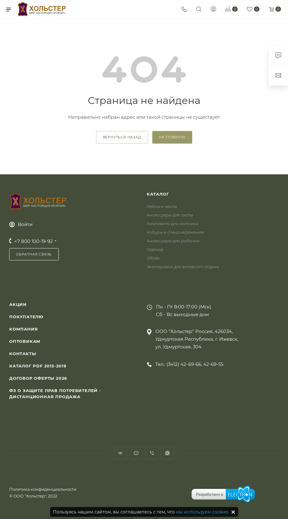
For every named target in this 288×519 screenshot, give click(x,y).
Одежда (155, 249)
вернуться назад (122, 137)
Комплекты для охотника (173, 223)
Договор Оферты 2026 (38, 378)
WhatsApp (167, 453)
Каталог (158, 194)
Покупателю (26, 316)
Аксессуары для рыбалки (173, 240)
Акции (18, 304)
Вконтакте (120, 453)
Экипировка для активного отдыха (183, 266)
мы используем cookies (202, 512)
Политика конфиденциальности (42, 489)
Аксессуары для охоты (170, 214)
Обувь (153, 258)
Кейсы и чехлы (162, 206)
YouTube (136, 453)
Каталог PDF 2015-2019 (37, 365)
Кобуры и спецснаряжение (175, 232)
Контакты (22, 353)
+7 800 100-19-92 (33, 241)
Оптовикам (25, 341)
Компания (23, 329)
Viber (151, 453)
